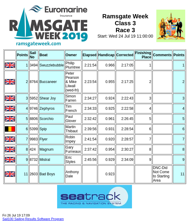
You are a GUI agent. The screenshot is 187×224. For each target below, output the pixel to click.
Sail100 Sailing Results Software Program (33, 219)
